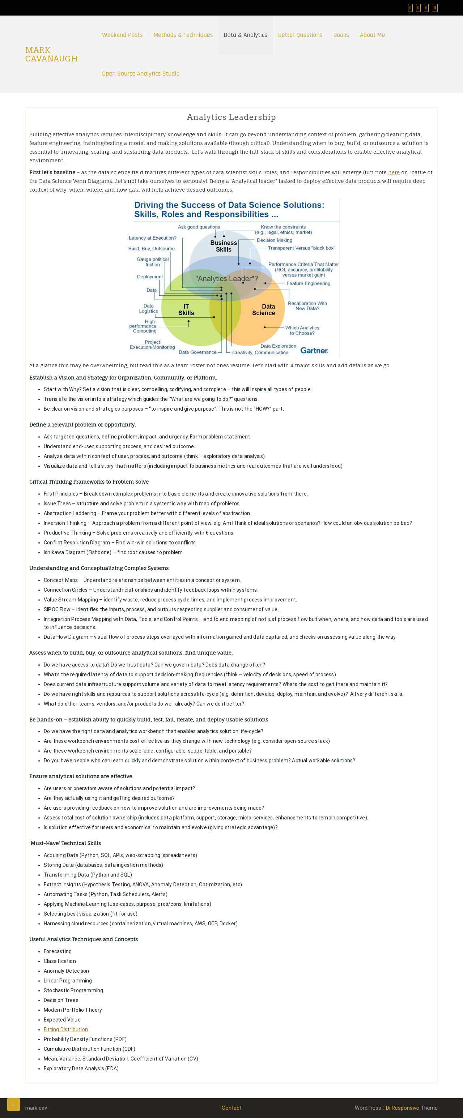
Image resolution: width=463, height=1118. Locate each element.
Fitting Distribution (66, 1029)
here (394, 172)
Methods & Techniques (183, 35)
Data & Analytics (245, 35)
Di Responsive (401, 1108)
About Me (372, 35)
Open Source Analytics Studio (140, 73)
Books (341, 35)
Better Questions (300, 35)
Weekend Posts (122, 35)
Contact (232, 1108)
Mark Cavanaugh (51, 54)
